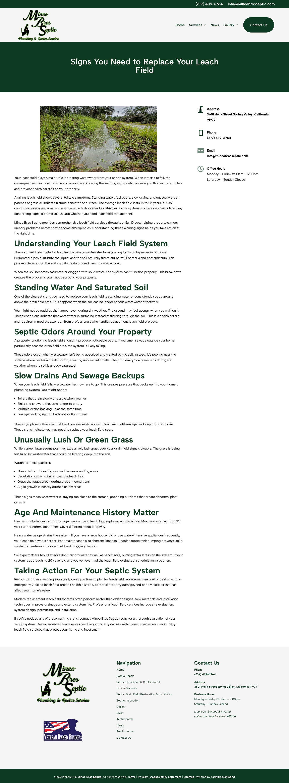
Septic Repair (125, 676)
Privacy (143, 777)
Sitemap (189, 777)
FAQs (120, 713)
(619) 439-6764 (209, 4)
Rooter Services (127, 688)
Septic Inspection (128, 700)
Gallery (228, 25)
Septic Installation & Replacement (138, 682)
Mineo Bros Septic (89, 777)
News (215, 25)
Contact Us (258, 25)
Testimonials (125, 719)
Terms (131, 777)
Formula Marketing (223, 777)
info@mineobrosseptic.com (251, 4)
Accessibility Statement (165, 777)
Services (195, 25)
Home (180, 25)
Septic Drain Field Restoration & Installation (145, 694)
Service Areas (125, 731)
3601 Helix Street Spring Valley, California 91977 (225, 686)
